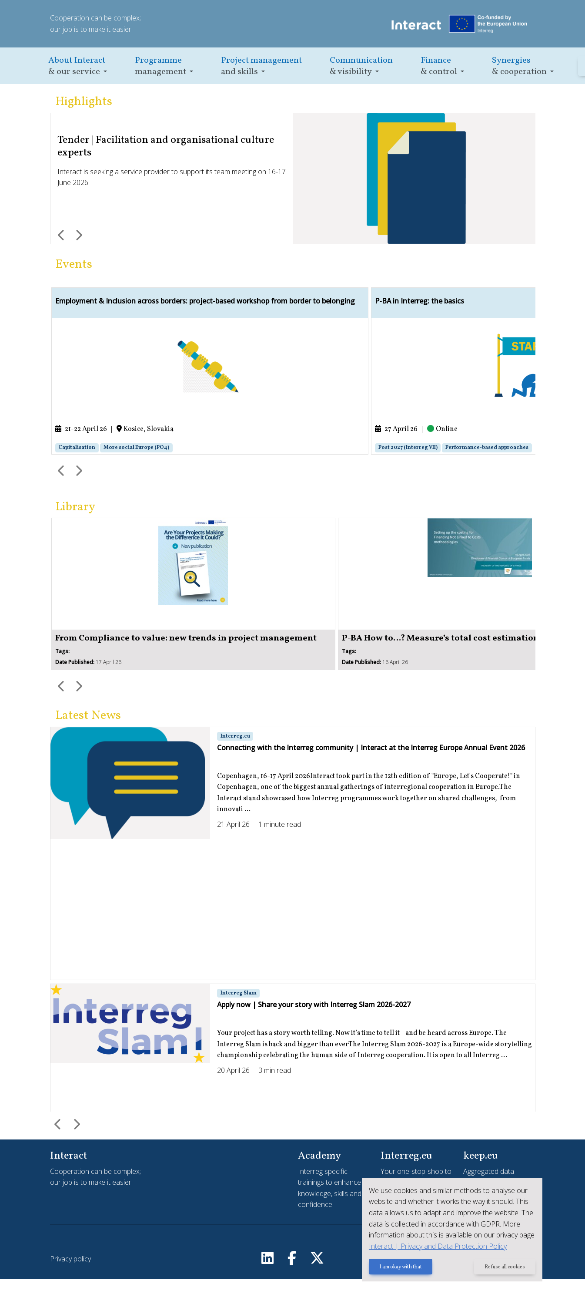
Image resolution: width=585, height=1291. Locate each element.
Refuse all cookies (504, 1267)
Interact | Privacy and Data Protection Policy (435, 1246)
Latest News (88, 727)
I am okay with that (397, 1267)
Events (73, 264)
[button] (77, 66)
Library (75, 518)
